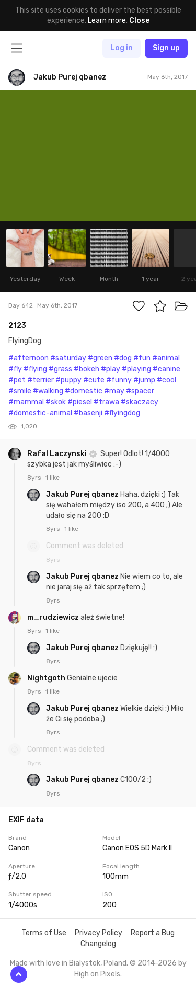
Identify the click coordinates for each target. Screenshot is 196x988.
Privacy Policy (98, 932)
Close (139, 20)
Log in (121, 47)
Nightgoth (47, 678)
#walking (48, 391)
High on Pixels (97, 974)
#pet (17, 380)
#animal (166, 358)
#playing (136, 369)
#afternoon (28, 358)
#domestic (83, 391)
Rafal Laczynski (57, 453)
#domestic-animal (40, 412)
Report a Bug (153, 932)
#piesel (79, 402)
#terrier (40, 380)
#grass (60, 369)
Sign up (166, 47)
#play (110, 369)
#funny (119, 380)
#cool (166, 380)
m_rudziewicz (53, 617)
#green (100, 358)
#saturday (68, 358)
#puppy (68, 380)
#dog (123, 358)
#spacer (140, 391)
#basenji (88, 412)
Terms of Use (43, 932)
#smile (19, 391)
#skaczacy (139, 402)
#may (114, 391)
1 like (52, 477)
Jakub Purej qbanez (83, 494)
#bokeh (86, 369)
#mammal (26, 402)
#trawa (106, 402)
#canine (166, 369)
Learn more (107, 20)
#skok (55, 402)
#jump (144, 380)
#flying (35, 369)
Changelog (98, 943)
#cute (94, 380)
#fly (15, 369)
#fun (142, 358)
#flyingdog (122, 412)
